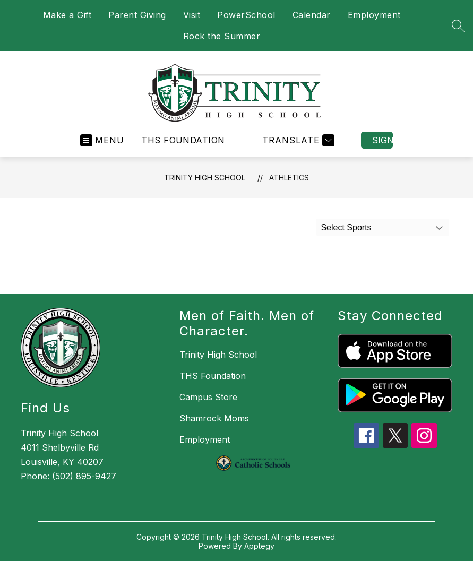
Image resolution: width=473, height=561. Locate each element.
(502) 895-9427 (84, 476)
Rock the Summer (222, 36)
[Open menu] (102, 140)
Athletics (289, 177)
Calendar (312, 15)
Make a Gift (67, 15)
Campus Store (208, 397)
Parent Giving (137, 15)
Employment (374, 15)
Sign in (382, 140)
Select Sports (346, 227)
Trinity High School (204, 177)
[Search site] (458, 25)
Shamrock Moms (214, 418)
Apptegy (259, 545)
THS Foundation (183, 140)
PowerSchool (246, 15)
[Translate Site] (297, 140)
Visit (192, 15)
